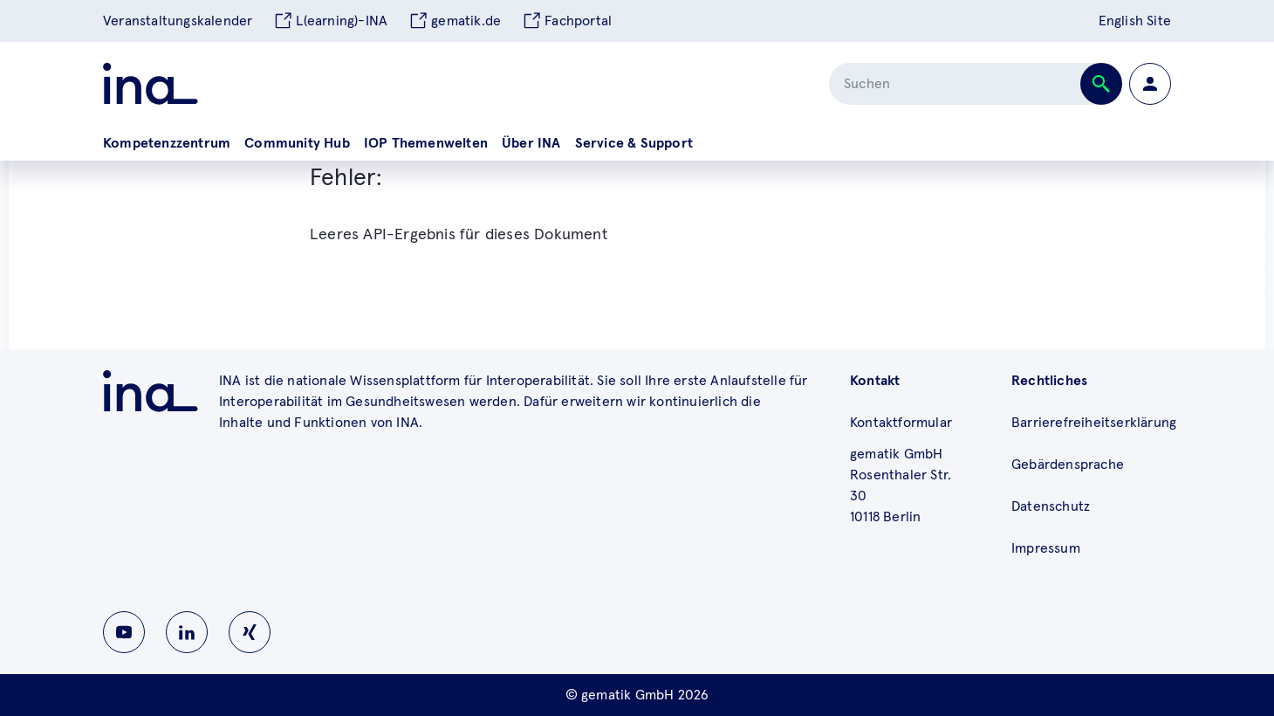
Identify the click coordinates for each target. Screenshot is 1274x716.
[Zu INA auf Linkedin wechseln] (187, 632)
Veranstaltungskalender (177, 21)
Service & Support (634, 143)
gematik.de (454, 21)
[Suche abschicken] (1101, 84)
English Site (1135, 21)
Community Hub (297, 143)
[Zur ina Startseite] (150, 84)
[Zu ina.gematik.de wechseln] (150, 391)
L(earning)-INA (330, 21)
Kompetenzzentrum (166, 143)
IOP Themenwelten (426, 143)
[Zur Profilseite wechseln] (1150, 84)
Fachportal (567, 21)
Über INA (531, 143)
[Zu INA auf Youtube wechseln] (124, 632)
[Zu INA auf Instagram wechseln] (250, 632)
